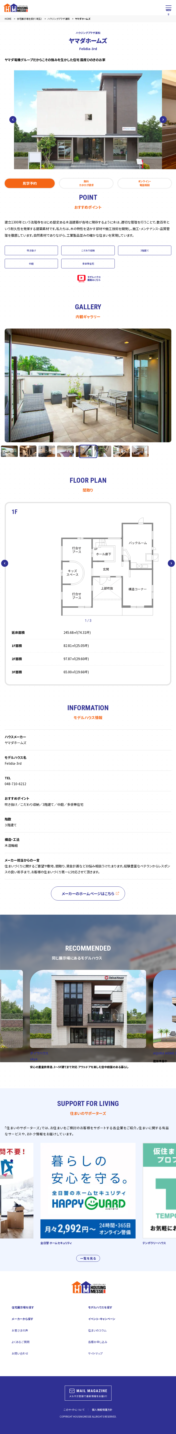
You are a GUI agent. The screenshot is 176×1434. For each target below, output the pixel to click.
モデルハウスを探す (100, 1307)
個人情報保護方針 (102, 1409)
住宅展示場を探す (23, 1307)
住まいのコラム (97, 1330)
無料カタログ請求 (86, 183)
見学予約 (30, 183)
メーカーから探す (22, 1319)
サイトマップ (95, 1353)
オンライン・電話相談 (144, 183)
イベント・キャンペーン (101, 1319)
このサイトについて (74, 1409)
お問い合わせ (20, 1353)
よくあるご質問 (20, 1342)
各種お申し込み (97, 1342)
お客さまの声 (20, 1330)
